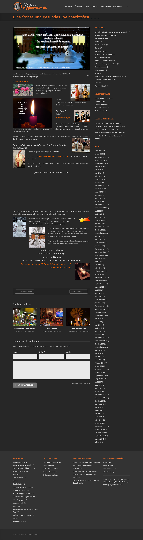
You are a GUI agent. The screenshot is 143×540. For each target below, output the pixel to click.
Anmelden (107, 462)
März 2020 (98, 296)
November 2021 (101, 252)
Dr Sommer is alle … (102, 111)
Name (15, 352)
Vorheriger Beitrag (24, 292)
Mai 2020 (98, 293)
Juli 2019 (98, 319)
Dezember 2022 (100, 227)
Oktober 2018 (100, 344)
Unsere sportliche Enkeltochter (113, 126)
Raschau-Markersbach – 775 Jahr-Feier (109, 76)
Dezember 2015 (100, 426)
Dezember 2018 (100, 338)
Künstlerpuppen (101, 67)
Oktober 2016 (100, 401)
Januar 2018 (99, 366)
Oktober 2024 (100, 189)
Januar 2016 (99, 423)
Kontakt (95, 6)
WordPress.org (108, 472)
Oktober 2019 (100, 312)
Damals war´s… (100, 45)
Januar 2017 (99, 391)
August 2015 (99, 439)
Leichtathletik (100, 70)
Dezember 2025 (100, 157)
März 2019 (98, 331)
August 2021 (99, 258)
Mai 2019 (98, 325)
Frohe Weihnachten (78, 328)
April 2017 (98, 385)
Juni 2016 (98, 410)
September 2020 (101, 284)
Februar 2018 (100, 363)
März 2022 (98, 239)
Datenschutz (106, 6)
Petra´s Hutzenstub (102, 108)
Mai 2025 (98, 173)
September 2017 (101, 376)
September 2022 (101, 233)
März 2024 (98, 198)
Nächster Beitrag (78, 292)
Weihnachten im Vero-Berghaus (113, 133)
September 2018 (101, 347)
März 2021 (98, 268)
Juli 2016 (98, 407)
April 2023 (98, 214)
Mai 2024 (98, 195)
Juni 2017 (98, 382)
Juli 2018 (98, 353)
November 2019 (101, 309)
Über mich (79, 6)
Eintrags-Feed (108, 466)
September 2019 (101, 315)
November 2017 (101, 372)
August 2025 (99, 167)
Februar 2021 (100, 271)
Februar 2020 (100, 300)
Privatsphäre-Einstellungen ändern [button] (116, 479)
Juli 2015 (98, 442)
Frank (97, 126)
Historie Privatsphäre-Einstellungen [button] (116, 482)
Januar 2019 (99, 334)
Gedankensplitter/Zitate (104, 54)
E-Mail (41, 352)
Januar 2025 (99, 182)
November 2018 (101, 341)
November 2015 (101, 429)
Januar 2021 (99, 274)
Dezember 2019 (100, 306)
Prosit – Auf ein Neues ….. (111, 129)
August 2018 (99, 350)
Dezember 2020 (100, 277)
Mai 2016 (98, 414)
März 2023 (98, 217)
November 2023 (101, 208)
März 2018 (98, 360)
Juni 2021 (98, 262)
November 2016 (101, 398)
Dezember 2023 (100, 205)
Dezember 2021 (100, 249)
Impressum (117, 6)
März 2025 (98, 176)
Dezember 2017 (100, 369)
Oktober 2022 (100, 230)
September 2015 (101, 436)
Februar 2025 (100, 179)
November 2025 (101, 160)
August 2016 (99, 404)
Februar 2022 (100, 243)
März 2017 (98, 388)
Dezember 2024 (100, 186)
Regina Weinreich (32, 74)
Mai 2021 (98, 265)
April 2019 (98, 328)
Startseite (68, 6)
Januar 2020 (99, 303)
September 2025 (101, 163)
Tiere (96, 83)
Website (68, 352)
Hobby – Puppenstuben (103, 61)
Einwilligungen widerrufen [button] (113, 484)
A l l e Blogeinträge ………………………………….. (39, 77)
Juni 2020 (98, 290)
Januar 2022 (99, 246)
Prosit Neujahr (51, 328)
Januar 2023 (99, 224)
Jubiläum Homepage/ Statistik (106, 64)
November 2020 (101, 281)
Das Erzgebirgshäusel (113, 123)
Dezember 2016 (100, 395)
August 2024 (99, 192)
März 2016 (98, 420)
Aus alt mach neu (101, 38)
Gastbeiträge (99, 51)
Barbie (97, 41)
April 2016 (98, 417)
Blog (87, 6)
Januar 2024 (99, 201)
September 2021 (101, 255)
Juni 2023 (98, 211)
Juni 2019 (98, 322)
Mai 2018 (98, 357)
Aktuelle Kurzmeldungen (104, 35)
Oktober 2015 (100, 433)
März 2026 (98, 151)
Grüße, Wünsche (101, 57)
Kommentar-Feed (109, 469)
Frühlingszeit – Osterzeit (24, 328)
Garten (97, 48)
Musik (97, 73)
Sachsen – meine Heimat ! (104, 79)
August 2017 (99, 379)
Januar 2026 (99, 154)
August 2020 (99, 287)
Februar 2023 (100, 220)
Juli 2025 (98, 170)
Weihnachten (18, 77)
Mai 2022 (98, 236)
